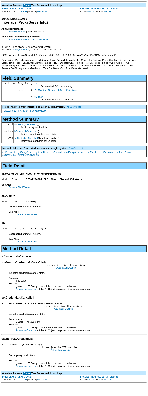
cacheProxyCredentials (25, 126)
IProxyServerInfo (17, 31)
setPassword (107, 155)
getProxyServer (25, 155)
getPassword (8, 155)
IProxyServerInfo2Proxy (20, 39)
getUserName (42, 155)
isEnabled (57, 155)
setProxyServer (123, 155)
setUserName (9, 158)
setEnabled (92, 155)
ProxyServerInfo (40, 39)
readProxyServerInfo (74, 155)
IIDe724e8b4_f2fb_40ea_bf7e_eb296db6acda (56, 91)
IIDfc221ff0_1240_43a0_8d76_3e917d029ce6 (24, 112)
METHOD (42, 11)
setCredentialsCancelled (26, 141)
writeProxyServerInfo (28, 158)
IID (35, 84)
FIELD (24, 11)
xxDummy (38, 98)
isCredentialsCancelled (25, 133)
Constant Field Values (19, 191)
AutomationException (66, 275)
